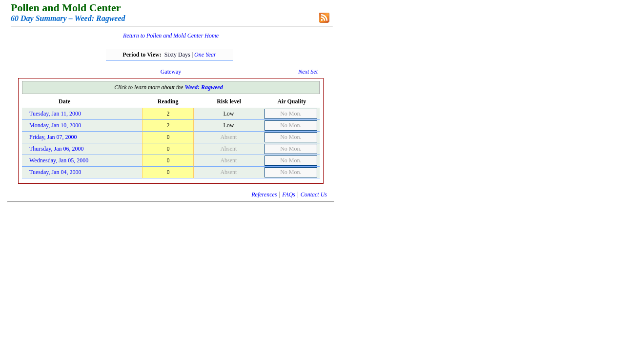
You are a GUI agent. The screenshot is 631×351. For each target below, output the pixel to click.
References (264, 194)
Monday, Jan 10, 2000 (55, 125)
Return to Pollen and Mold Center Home (171, 35)
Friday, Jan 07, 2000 (53, 137)
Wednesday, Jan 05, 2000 (58, 160)
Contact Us (314, 194)
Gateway (171, 71)
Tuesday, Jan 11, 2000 (55, 113)
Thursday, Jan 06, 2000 (56, 148)
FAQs (288, 194)
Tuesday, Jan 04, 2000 (55, 172)
